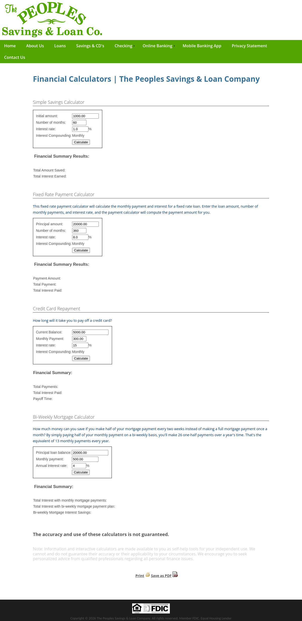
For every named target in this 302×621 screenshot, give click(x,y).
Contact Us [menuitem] (14, 57)
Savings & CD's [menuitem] (90, 46)
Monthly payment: (50, 459)
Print (139, 575)
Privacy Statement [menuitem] (249, 46)
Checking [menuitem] (125, 46)
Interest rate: (46, 129)
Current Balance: (49, 332)
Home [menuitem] (10, 46)
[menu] (151, 51)
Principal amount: (49, 224)
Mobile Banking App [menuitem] (202, 46)
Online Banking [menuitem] (159, 46)
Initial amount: (47, 116)
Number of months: (51, 122)
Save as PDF (161, 575)
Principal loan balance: (53, 453)
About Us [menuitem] (35, 46)
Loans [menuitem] (60, 46)
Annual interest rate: (51, 466)
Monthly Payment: (50, 339)
